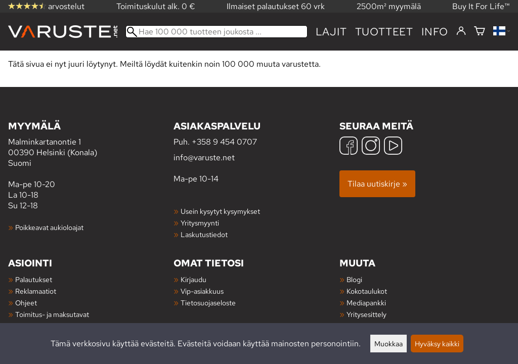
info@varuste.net (204, 157)
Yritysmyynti (200, 223)
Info (434, 31)
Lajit (331, 31)
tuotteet (384, 31)
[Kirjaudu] (461, 31)
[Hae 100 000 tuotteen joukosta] (216, 31)
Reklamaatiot (35, 291)
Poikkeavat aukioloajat (49, 227)
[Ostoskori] (479, 31)
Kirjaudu (193, 279)
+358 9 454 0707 (224, 141)
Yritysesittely (366, 314)
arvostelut (46, 6)
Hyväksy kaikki (437, 343)
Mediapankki (366, 302)
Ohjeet (26, 302)
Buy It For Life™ (481, 6)
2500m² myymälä (389, 6)
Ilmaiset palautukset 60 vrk (276, 6)
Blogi (354, 279)
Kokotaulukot (367, 291)
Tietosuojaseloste (208, 302)
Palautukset (33, 279)
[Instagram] (371, 146)
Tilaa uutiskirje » (377, 183)
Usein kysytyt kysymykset (220, 211)
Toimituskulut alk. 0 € (155, 6)
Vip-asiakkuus (202, 291)
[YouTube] (393, 146)
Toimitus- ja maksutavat (52, 314)
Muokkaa (388, 343)
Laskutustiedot (204, 234)
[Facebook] (348, 146)
